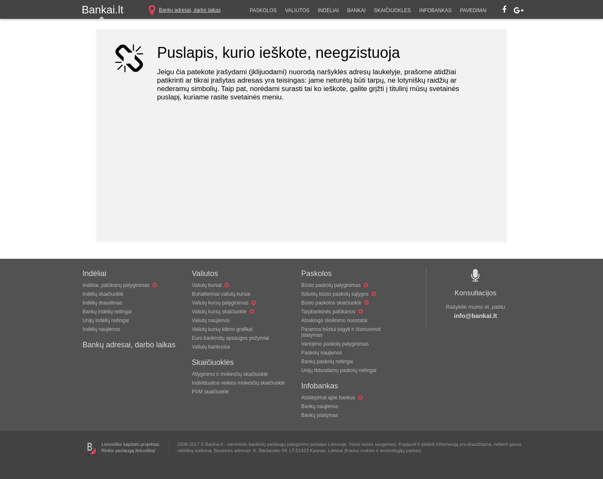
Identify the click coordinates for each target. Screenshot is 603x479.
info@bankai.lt (475, 315)
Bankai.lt (103, 9)
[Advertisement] (301, 183)
